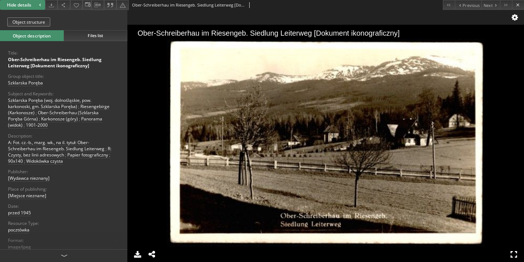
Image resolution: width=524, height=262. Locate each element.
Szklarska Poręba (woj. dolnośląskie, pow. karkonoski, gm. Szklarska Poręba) (49, 103)
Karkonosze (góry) (59, 119)
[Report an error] (122, 5)
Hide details (25, 5)
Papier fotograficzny (87, 155)
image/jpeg (19, 247)
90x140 (15, 161)
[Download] (51, 5)
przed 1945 (19, 213)
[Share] (63, 5)
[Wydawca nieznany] (28, 178)
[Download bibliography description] (97, 5)
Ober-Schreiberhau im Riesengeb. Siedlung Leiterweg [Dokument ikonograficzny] (55, 62)
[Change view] (87, 5)
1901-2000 (37, 125)
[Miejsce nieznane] (27, 195)
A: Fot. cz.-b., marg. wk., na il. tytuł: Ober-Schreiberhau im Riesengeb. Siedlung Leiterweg (56, 145)
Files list (95, 35)
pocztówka (18, 230)
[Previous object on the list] (468, 5)
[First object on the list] (449, 5)
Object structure (28, 22)
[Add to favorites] (76, 5)
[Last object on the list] (506, 5)
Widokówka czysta (44, 161)
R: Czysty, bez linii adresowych (59, 152)
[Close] (518, 5)
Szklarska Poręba (25, 83)
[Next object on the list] (490, 5)
